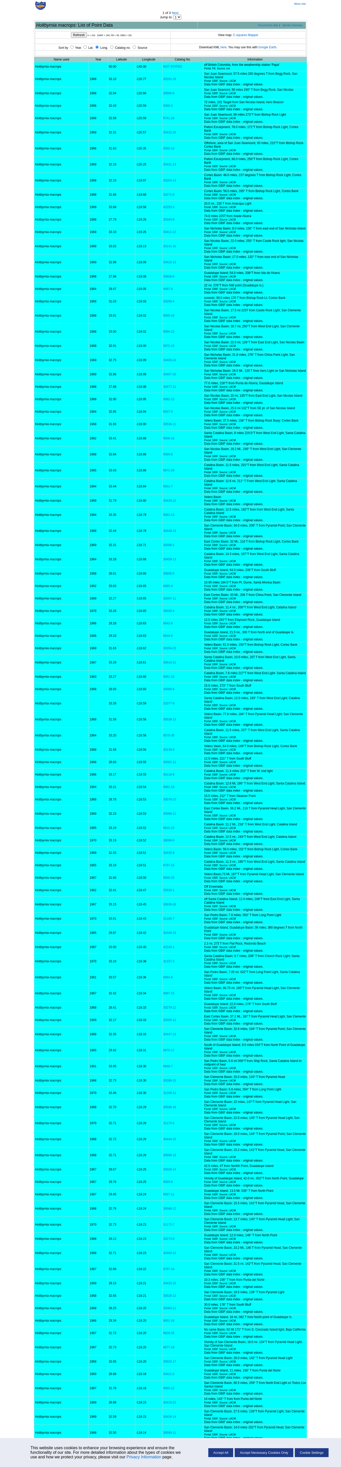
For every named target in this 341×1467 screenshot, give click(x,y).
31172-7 (168, 1224)
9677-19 (168, 1347)
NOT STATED (172, 66)
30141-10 (169, 246)
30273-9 (168, 1239)
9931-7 (168, 486)
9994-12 (168, 331)
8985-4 (168, 586)
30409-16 (169, 360)
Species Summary (292, 25)
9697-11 (168, 1194)
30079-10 (169, 799)
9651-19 (168, 1320)
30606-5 (168, 573)
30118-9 (168, 774)
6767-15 (168, 865)
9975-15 (168, 346)
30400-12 (169, 1253)
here (223, 47)
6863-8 (168, 977)
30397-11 (169, 598)
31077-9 (168, 703)
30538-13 (169, 719)
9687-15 (168, 993)
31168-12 (169, 1093)
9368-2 (168, 105)
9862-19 (168, 787)
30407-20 (169, 374)
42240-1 (168, 947)
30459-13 (169, 559)
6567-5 (168, 411)
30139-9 (168, 749)
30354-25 (169, 648)
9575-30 (168, 735)
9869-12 (168, 1388)
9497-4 (168, 289)
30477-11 (169, 387)
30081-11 (169, 762)
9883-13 (168, 515)
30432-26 (169, 132)
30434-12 (169, 500)
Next (175, 13)
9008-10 (168, 438)
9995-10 (168, 315)
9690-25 (168, 877)
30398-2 (168, 545)
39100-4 (168, 611)
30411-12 (169, 232)
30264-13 (169, 180)
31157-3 (168, 961)
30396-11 (169, 813)
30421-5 (168, 1374)
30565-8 (168, 93)
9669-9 (168, 1182)
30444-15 (169, 1139)
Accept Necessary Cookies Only (264, 1453)
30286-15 (169, 1080)
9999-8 (168, 454)
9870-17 (168, 1050)
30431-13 (169, 164)
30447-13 (169, 1034)
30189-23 (169, 933)
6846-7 (168, 1066)
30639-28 (169, 904)
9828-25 (168, 1333)
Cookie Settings (311, 1453)
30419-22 (169, 1402)
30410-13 (169, 262)
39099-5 (168, 840)
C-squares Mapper (245, 35)
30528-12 (169, 1296)
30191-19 (169, 79)
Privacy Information (144, 1457)
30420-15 (169, 1283)
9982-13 (168, 399)
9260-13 (168, 148)
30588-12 (169, 1208)
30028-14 (169, 1169)
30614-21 (169, 662)
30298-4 (168, 301)
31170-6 (168, 1123)
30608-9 (168, 276)
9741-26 (168, 118)
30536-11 (169, 424)
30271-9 (168, 194)
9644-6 (168, 636)
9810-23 (168, 828)
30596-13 (169, 1155)
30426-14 (169, 1416)
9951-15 (168, 676)
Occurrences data (268, 25)
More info (300, 3)
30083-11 (169, 1308)
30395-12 (169, 1020)
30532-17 (169, 1361)
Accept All (220, 1453)
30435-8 (168, 853)
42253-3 (168, 207)
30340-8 (168, 219)
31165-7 (168, 918)
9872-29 (168, 470)
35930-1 (168, 890)
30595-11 (169, 1432)
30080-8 (168, 689)
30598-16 (169, 1107)
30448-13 (169, 531)
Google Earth (267, 47)
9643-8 (168, 623)
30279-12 (169, 1007)
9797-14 (168, 1269)
